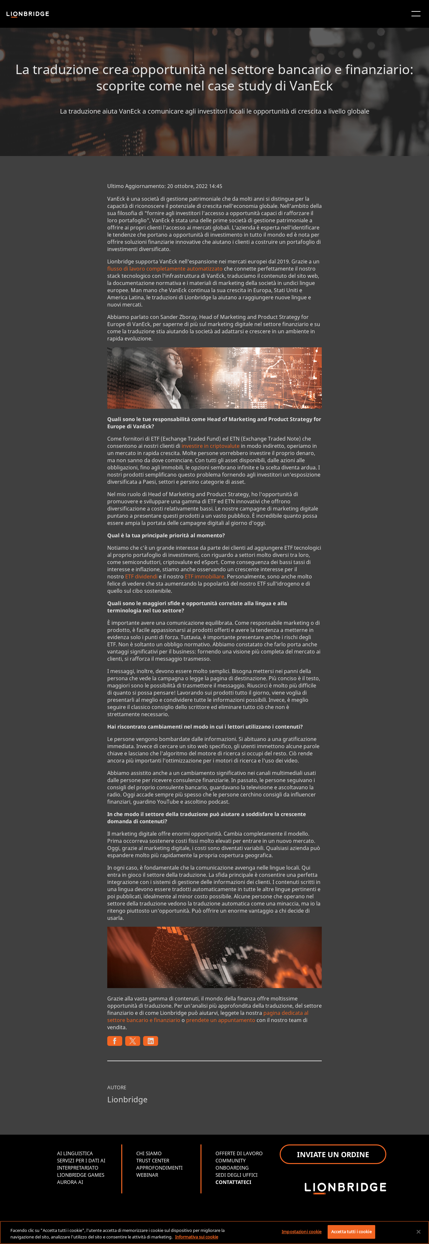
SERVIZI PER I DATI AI (81, 1160)
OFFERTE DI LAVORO (239, 1153)
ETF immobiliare (204, 576)
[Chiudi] (418, 1231)
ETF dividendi (141, 576)
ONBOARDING (232, 1167)
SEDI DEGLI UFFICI (236, 1175)
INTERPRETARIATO (77, 1167)
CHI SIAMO (149, 1153)
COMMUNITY (230, 1160)
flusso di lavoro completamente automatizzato (165, 268)
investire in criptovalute (211, 445)
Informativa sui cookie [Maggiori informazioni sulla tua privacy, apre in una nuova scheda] (196, 1237)
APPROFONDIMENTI (159, 1167)
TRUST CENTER (152, 1160)
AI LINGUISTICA (75, 1153)
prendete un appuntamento (220, 1020)
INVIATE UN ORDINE (333, 1154)
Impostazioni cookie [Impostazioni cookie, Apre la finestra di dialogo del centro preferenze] (301, 1232)
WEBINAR (147, 1175)
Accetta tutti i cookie (351, 1232)
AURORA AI (70, 1182)
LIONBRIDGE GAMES (80, 1175)
